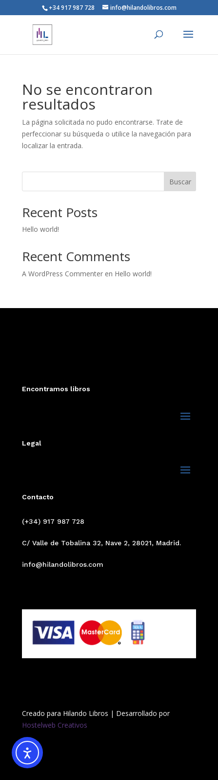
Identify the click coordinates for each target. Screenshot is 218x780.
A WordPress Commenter (62, 273)
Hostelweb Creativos (54, 725)
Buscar (180, 181)
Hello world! (40, 229)
